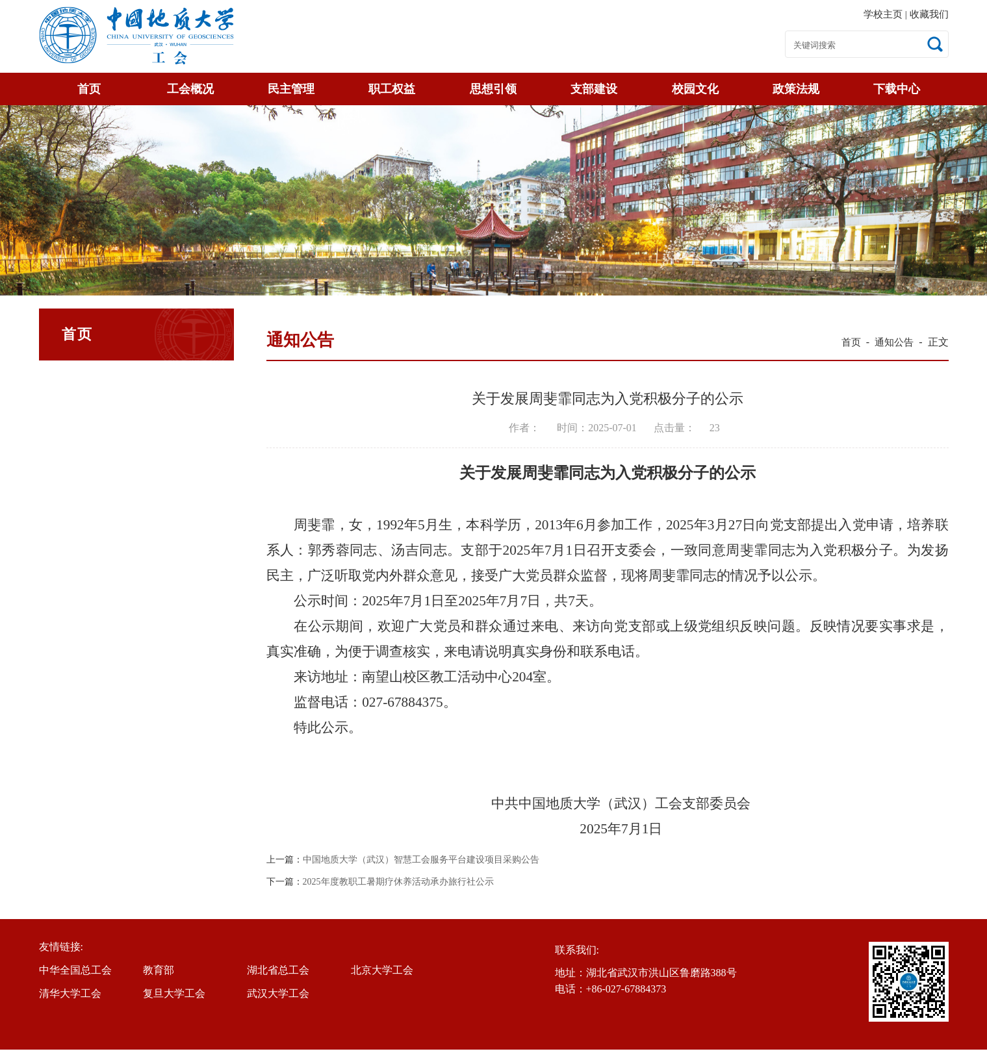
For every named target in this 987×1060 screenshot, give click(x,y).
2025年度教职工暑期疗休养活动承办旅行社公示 (398, 882)
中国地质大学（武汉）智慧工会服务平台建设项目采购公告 (421, 859)
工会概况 (190, 88)
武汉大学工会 (278, 993)
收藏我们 (929, 14)
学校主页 (884, 14)
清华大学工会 (70, 993)
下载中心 (896, 88)
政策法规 (796, 88)
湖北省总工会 (278, 970)
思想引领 (493, 88)
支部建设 (593, 88)
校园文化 (695, 88)
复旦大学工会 (174, 993)
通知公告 (894, 342)
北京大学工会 (382, 970)
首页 (89, 88)
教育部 (158, 970)
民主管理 (291, 88)
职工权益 (391, 88)
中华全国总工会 (75, 970)
